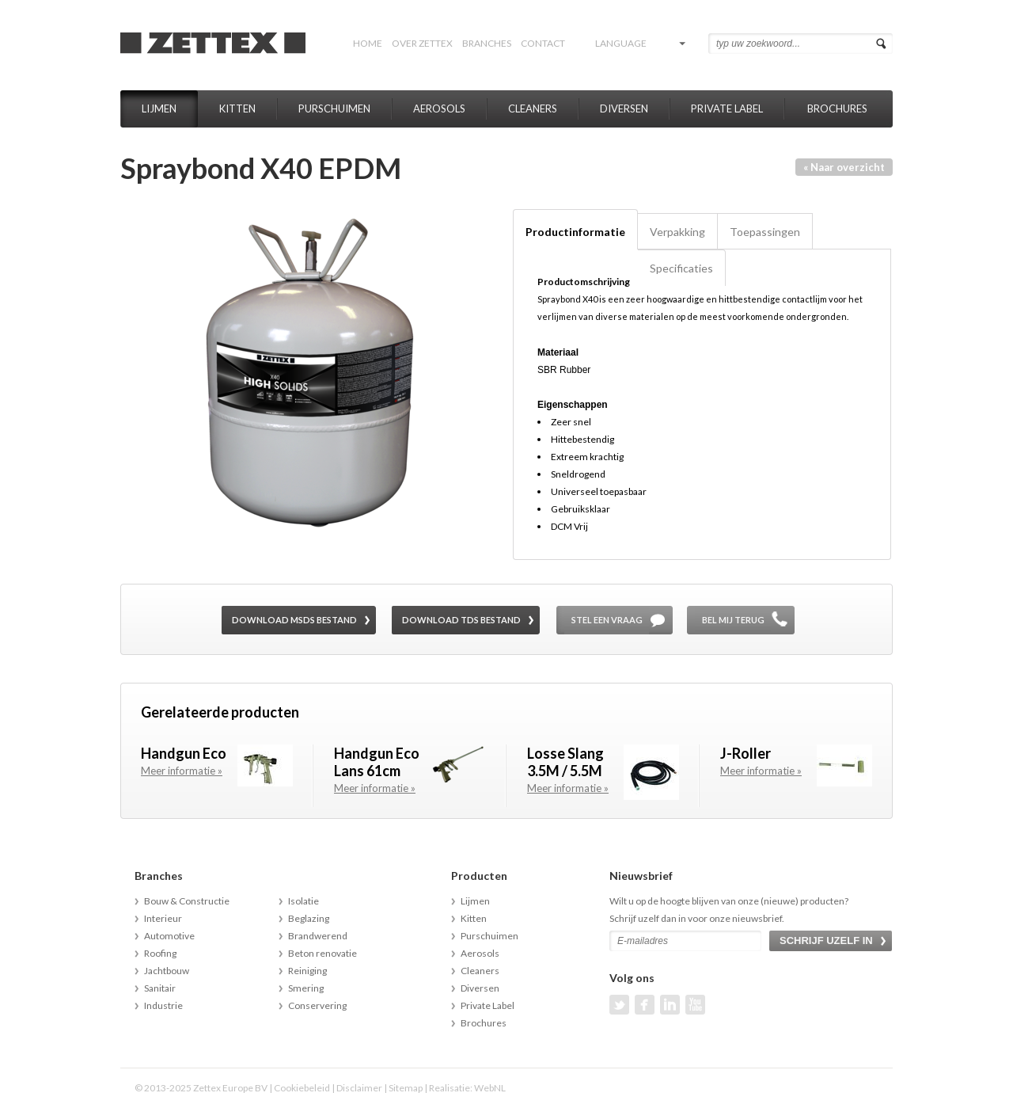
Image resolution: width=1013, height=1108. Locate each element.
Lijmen (159, 108)
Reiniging (307, 971)
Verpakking (677, 231)
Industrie (163, 1005)
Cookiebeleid (302, 1088)
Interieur (163, 918)
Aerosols (439, 108)
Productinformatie (575, 231)
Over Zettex (422, 43)
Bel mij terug (733, 620)
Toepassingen (765, 231)
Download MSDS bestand (294, 620)
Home (367, 43)
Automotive (169, 936)
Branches (486, 43)
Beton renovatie (322, 953)
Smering (306, 988)
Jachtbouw (166, 971)
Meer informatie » (181, 770)
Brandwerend (317, 936)
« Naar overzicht (844, 167)
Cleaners (532, 108)
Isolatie (303, 901)
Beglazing (308, 918)
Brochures (837, 108)
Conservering (317, 1005)
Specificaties (681, 268)
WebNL (490, 1088)
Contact (543, 43)
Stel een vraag (607, 620)
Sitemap (406, 1088)
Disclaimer (359, 1088)
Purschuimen (334, 108)
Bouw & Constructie (187, 901)
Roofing (160, 953)
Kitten (237, 108)
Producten (479, 875)
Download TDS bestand (461, 620)
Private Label (727, 108)
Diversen (624, 108)
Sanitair (160, 988)
